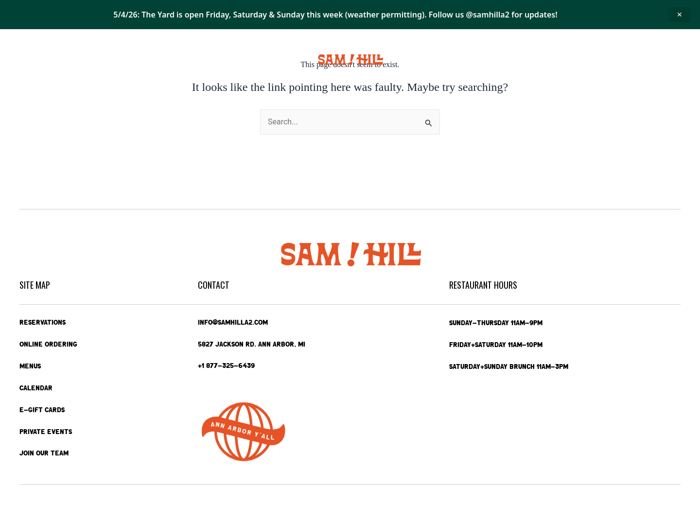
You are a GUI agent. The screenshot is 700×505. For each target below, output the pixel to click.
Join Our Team (44, 453)
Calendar (180, 59)
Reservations (42, 322)
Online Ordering (81, 59)
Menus (138, 60)
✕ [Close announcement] (679, 14)
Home (30, 59)
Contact (625, 60)
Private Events (502, 59)
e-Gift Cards (568, 60)
